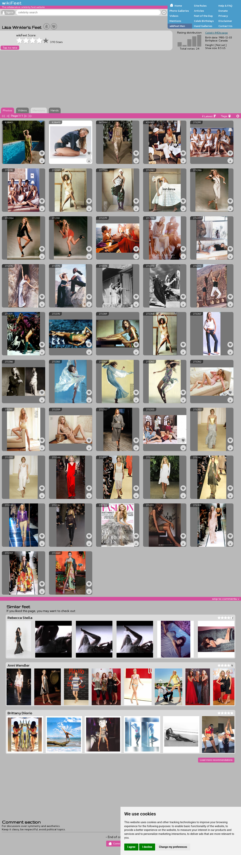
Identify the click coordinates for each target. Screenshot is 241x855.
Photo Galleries (179, 11)
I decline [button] (147, 846)
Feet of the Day (203, 16)
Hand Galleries (203, 26)
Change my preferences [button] (173, 846)
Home (178, 6)
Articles (199, 11)
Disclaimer (225, 21)
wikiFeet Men (177, 26)
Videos (173, 16)
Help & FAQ (225, 6)
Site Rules (200, 6)
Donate (223, 11)
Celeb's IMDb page (216, 32)
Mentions (175, 21)
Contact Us (225, 26)
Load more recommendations (216, 760)
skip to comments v (225, 598)
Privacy (223, 16)
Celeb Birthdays (204, 21)
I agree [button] (131, 846)
